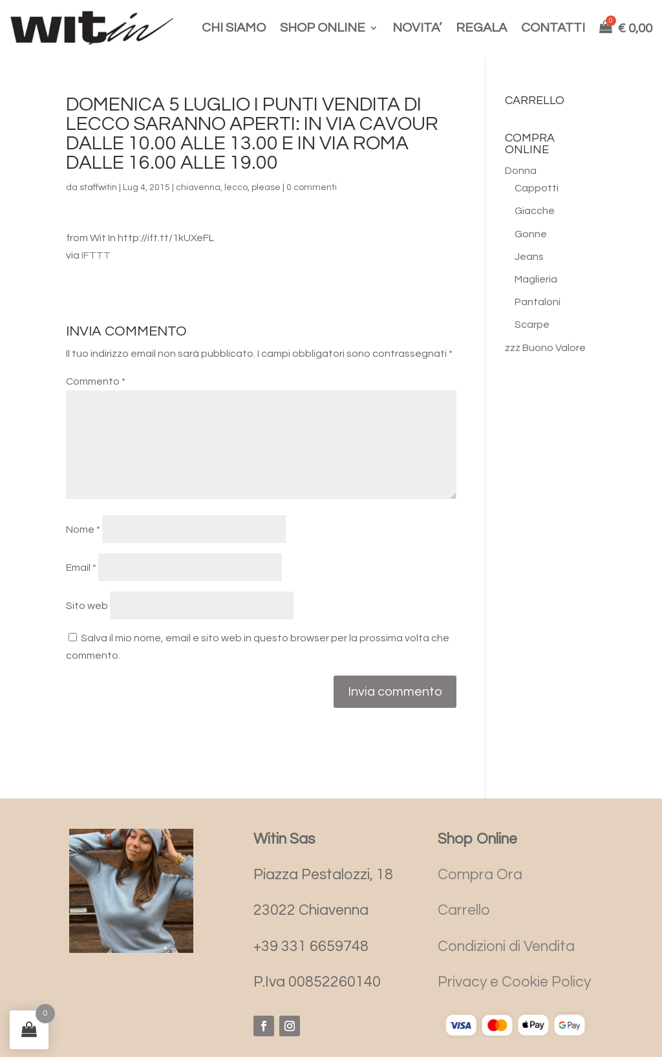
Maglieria (536, 279)
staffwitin (98, 187)
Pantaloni (538, 302)
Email (81, 567)
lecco (236, 187)
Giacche (535, 211)
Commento (95, 381)
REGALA (481, 27)
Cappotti (537, 188)
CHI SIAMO (234, 27)
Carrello (464, 910)
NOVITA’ (417, 27)
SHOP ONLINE (322, 27)
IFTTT (96, 255)
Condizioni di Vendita (506, 946)
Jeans (529, 256)
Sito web (87, 606)
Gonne (531, 234)
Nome (83, 529)
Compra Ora (480, 874)
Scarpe (532, 324)
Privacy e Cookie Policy (514, 982)
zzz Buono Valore (545, 348)
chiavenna (198, 187)
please (266, 187)
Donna (521, 170)
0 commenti (311, 187)
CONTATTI (553, 27)
